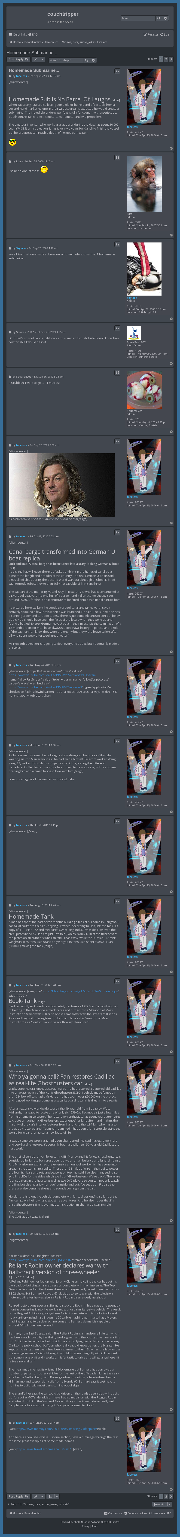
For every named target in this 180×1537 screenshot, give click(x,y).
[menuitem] (33, 35)
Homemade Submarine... (31, 52)
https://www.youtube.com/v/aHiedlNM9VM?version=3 (45, 687)
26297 (139, 132)
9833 (138, 306)
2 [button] (166, 59)
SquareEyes (134, 410)
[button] (171, 59)
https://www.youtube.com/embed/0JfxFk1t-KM (40, 1260)
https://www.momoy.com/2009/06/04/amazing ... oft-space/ (57, 1429)
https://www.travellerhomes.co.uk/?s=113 (45, 1449)
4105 (138, 350)
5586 (138, 222)
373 (137, 419)
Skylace (132, 298)
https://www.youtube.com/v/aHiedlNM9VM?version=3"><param (52, 675)
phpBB (77, 1522)
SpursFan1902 (136, 342)
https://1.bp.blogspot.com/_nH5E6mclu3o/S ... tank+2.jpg (80, 991)
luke (129, 213)
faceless (132, 127)
